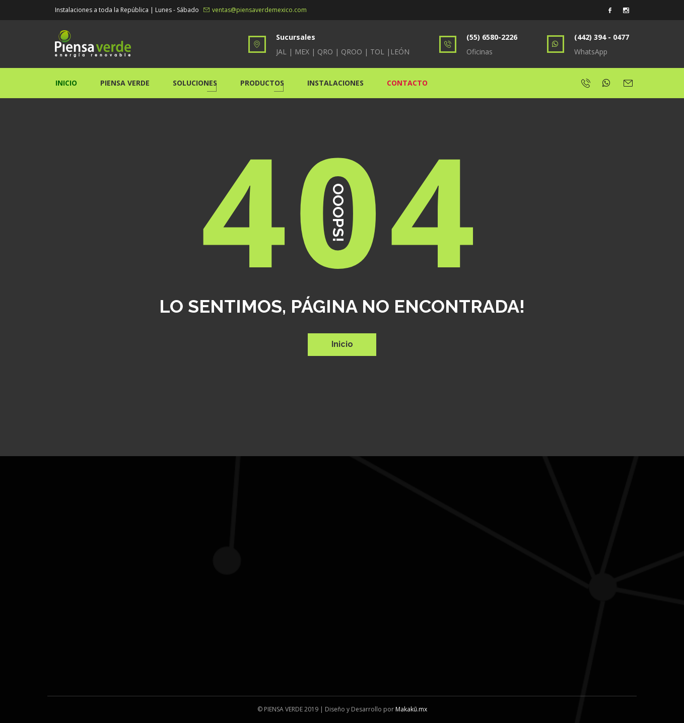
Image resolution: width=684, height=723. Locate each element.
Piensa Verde (125, 83)
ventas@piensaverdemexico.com (255, 10)
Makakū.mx (411, 709)
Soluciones (195, 83)
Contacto (407, 83)
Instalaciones (335, 83)
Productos (262, 83)
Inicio (66, 83)
